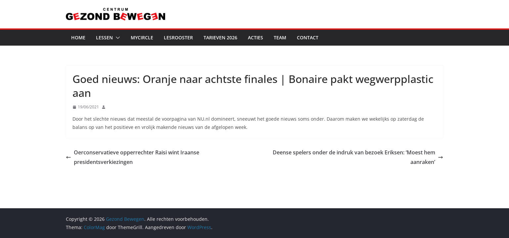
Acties (255, 37)
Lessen (104, 37)
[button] (116, 37)
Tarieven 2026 (220, 37)
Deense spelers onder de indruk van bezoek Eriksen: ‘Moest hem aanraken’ (358, 157)
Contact (307, 37)
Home (78, 37)
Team (280, 37)
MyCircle (142, 37)
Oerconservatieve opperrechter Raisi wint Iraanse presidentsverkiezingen (132, 157)
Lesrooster (178, 37)
